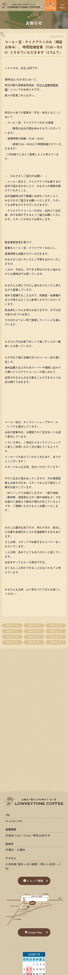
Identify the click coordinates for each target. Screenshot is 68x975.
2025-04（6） (34, 642)
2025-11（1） (56, 631)
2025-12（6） (34, 631)
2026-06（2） (13, 625)
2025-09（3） (34, 636)
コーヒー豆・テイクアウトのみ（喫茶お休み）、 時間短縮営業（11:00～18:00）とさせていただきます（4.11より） (34, 47)
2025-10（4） (13, 636)
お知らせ (34, 23)
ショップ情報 (33, 881)
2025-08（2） (56, 636)
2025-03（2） (56, 642)
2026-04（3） (56, 625)
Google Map (33, 932)
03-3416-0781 (14, 821)
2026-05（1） (34, 625)
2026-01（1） (13, 631)
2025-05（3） (12, 642)
